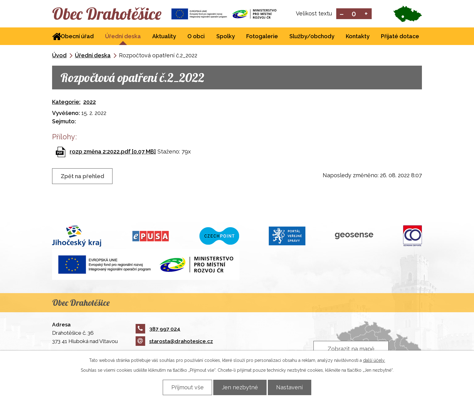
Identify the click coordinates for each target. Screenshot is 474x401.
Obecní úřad (77, 36)
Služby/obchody (311, 36)
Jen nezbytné (240, 387)
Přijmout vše (187, 387)
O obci (196, 36)
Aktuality (164, 36)
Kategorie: (66, 102)
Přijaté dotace (400, 36)
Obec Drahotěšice (106, 13)
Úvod (59, 55)
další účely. (374, 360)
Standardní (354, 14)
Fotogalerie (262, 36)
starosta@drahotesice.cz (174, 341)
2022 (89, 102)
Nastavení (289, 387)
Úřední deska (123, 36)
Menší (341, 14)
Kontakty (358, 36)
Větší (366, 14)
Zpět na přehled (82, 176)
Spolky (225, 36)
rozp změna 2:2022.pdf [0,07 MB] (113, 151)
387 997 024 (158, 329)
